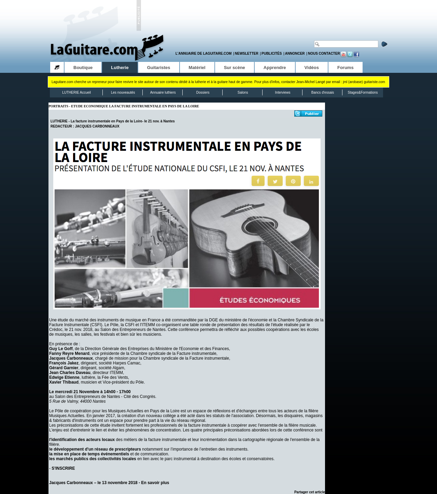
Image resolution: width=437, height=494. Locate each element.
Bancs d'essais (322, 92)
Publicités (272, 53)
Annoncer (295, 53)
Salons (243, 92)
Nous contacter (324, 53)
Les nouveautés (123, 92)
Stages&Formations (363, 92)
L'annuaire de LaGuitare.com (203, 53)
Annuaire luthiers (163, 92)
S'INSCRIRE (63, 468)
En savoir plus (155, 482)
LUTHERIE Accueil (76, 92)
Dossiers (203, 92)
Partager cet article (309, 492)
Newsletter (246, 53)
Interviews (283, 92)
